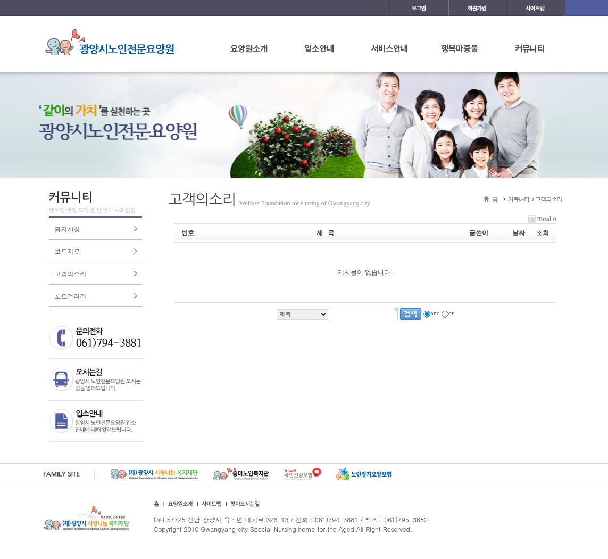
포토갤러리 (71, 296)
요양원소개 (249, 48)
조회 (542, 233)
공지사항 (67, 228)
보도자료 (67, 251)
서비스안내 (389, 48)
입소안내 (319, 48)
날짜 (518, 233)
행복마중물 (459, 48)
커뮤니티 (530, 48)
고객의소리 (71, 273)
